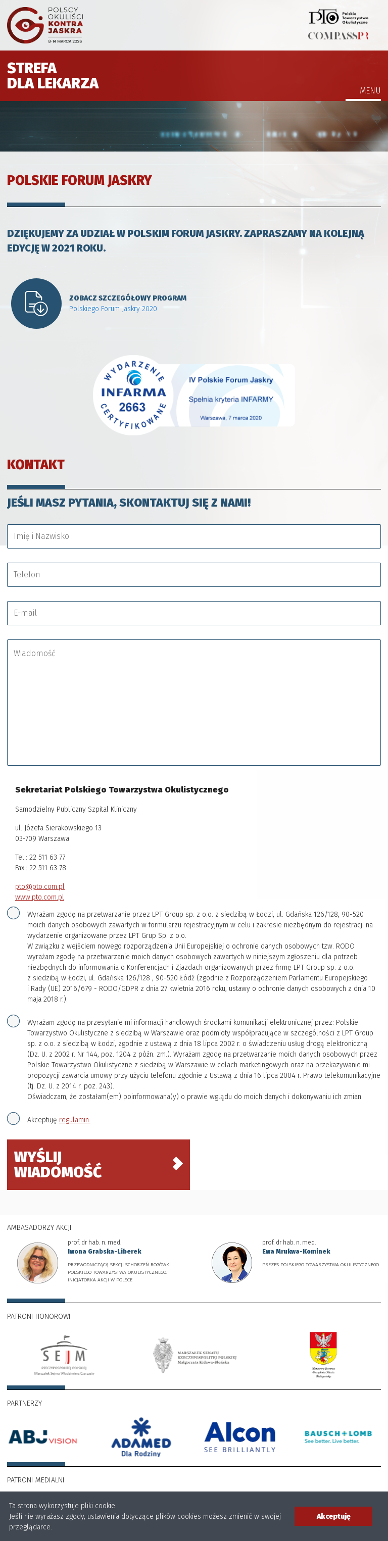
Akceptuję (58, 1120)
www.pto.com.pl (39, 897)
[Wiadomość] (197, 702)
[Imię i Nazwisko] (194, 536)
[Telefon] (194, 575)
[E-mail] (194, 613)
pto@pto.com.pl (40, 886)
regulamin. (74, 1120)
